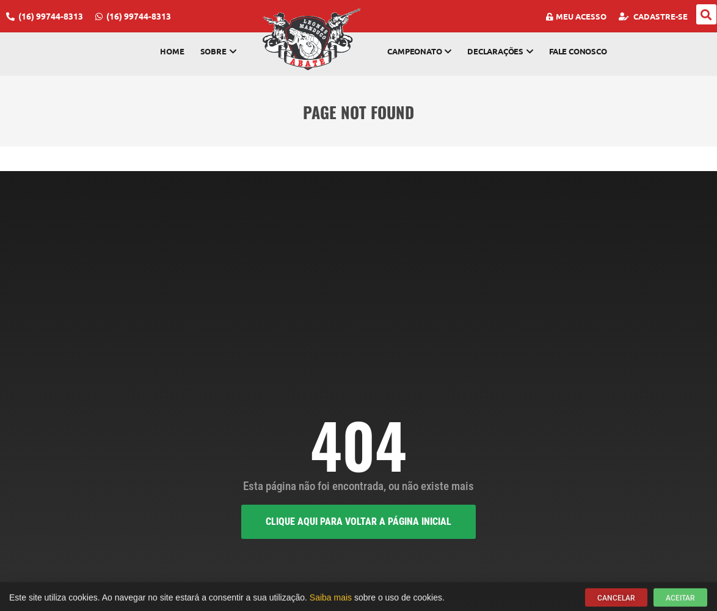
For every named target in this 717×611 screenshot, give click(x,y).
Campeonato (419, 51)
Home (172, 51)
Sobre (218, 51)
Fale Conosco (578, 51)
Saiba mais (331, 600)
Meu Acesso (576, 16)
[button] (706, 14)
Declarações (500, 51)
